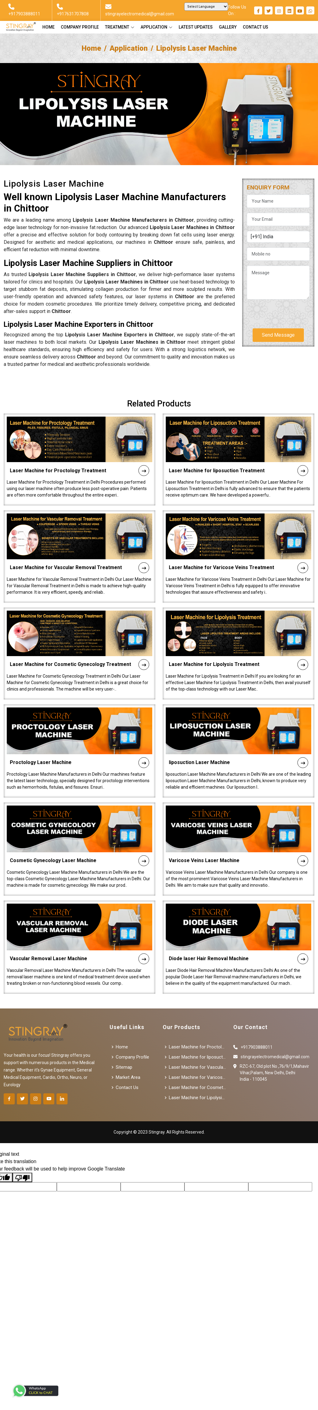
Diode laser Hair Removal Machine (238, 928)
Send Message (278, 335)
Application (129, 48)
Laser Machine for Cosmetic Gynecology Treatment (79, 634)
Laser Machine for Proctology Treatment (79, 440)
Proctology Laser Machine (79, 732)
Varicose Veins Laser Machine (238, 830)
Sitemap (124, 1067)
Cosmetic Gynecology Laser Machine (79, 830)
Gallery (228, 27)
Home (48, 27)
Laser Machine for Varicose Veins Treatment (238, 537)
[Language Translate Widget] (206, 6)
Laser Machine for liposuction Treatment (238, 440)
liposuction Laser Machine (238, 732)
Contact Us (255, 27)
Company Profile (80, 27)
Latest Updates (196, 27)
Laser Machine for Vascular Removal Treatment (79, 537)
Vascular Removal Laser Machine (79, 928)
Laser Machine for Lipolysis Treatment (238, 634)
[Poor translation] (22, 1177)
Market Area (128, 1077)
